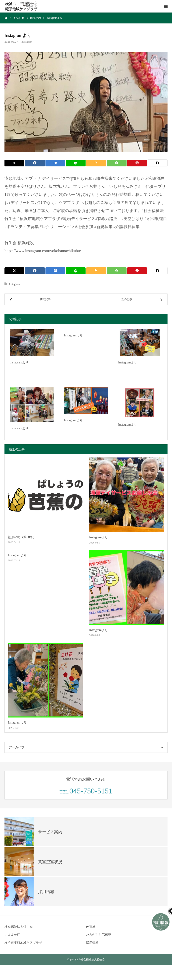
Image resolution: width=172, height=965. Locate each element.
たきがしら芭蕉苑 (98, 934)
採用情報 (92, 942)
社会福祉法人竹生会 (18, 927)
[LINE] (76, 163)
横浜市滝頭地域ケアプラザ (23, 942)
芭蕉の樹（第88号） (22, 537)
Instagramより (19, 362)
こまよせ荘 (12, 934)
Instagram (27, 41)
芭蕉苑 (90, 927)
